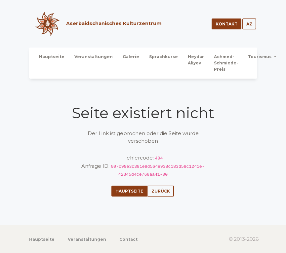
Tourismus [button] (260, 56)
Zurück (160, 191)
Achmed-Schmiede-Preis (226, 63)
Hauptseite (51, 56)
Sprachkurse (163, 56)
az (249, 23)
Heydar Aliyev (196, 59)
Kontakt (226, 23)
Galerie (131, 56)
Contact (128, 239)
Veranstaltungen (93, 56)
